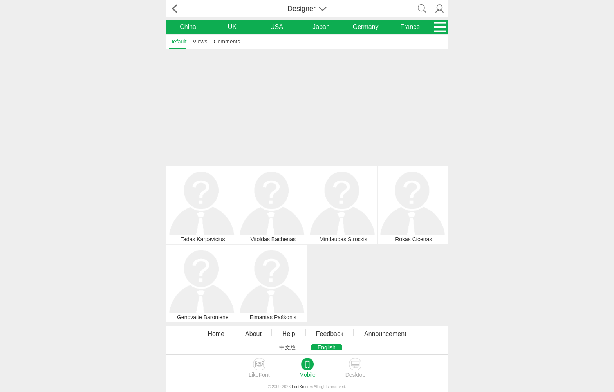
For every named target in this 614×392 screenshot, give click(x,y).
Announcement (385, 334)
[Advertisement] (307, 107)
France (410, 26)
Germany (366, 26)
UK (232, 26)
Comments (226, 41)
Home (216, 334)
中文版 (287, 347)
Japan (321, 26)
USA (276, 26)
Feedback (329, 334)
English (327, 347)
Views (200, 41)
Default (177, 41)
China (188, 26)
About (253, 334)
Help (288, 334)
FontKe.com (302, 387)
